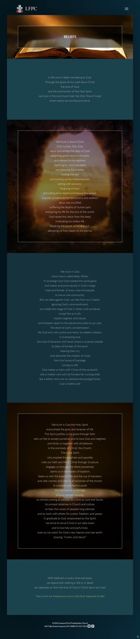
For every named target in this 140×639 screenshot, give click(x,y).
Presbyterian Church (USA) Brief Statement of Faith (79, 596)
